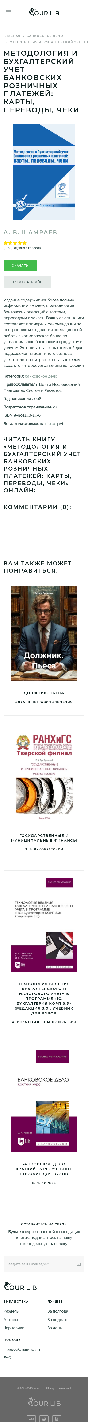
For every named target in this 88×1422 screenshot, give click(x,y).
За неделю (57, 1319)
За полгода (58, 1311)
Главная (12, 36)
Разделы (11, 1311)
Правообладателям (22, 1349)
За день (55, 1327)
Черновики (14, 1327)
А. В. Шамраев (30, 232)
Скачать (20, 265)
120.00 (50, 423)
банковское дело (45, 36)
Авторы (11, 1319)
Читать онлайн (27, 282)
